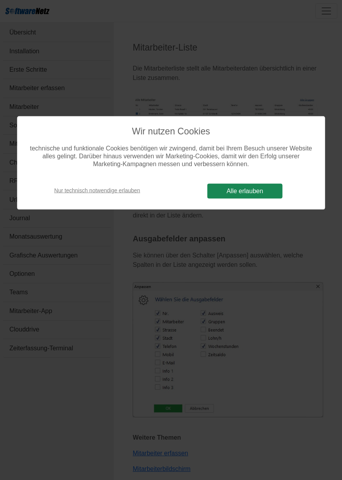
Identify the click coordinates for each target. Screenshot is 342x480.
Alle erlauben (245, 190)
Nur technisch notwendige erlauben (97, 190)
